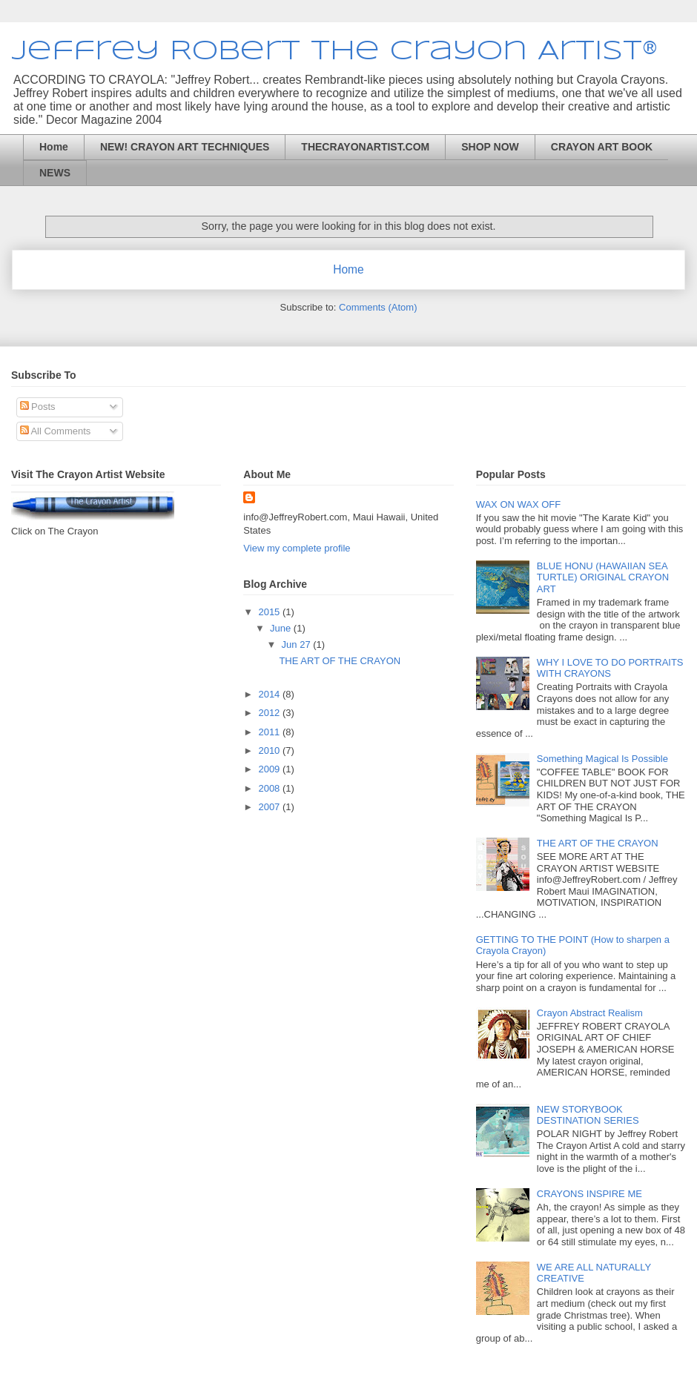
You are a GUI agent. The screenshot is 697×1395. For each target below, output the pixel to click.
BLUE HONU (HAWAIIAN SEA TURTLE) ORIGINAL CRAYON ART (603, 577)
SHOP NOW (490, 147)
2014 (270, 694)
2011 (270, 732)
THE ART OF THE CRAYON (339, 660)
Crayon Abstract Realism (590, 1012)
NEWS (54, 173)
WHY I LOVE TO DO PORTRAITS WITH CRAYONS (610, 668)
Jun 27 (298, 644)
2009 (270, 769)
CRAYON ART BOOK (602, 147)
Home (53, 147)
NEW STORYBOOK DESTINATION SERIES (588, 1115)
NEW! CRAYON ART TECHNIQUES (184, 147)
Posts (38, 406)
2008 (270, 788)
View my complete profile (296, 548)
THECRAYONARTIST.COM (365, 147)
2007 (270, 806)
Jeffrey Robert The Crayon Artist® (335, 51)
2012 (270, 712)
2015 (270, 611)
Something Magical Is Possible (602, 758)
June (282, 628)
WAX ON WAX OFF (518, 504)
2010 (270, 750)
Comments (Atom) (378, 307)
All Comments (55, 431)
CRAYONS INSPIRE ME (589, 1193)
